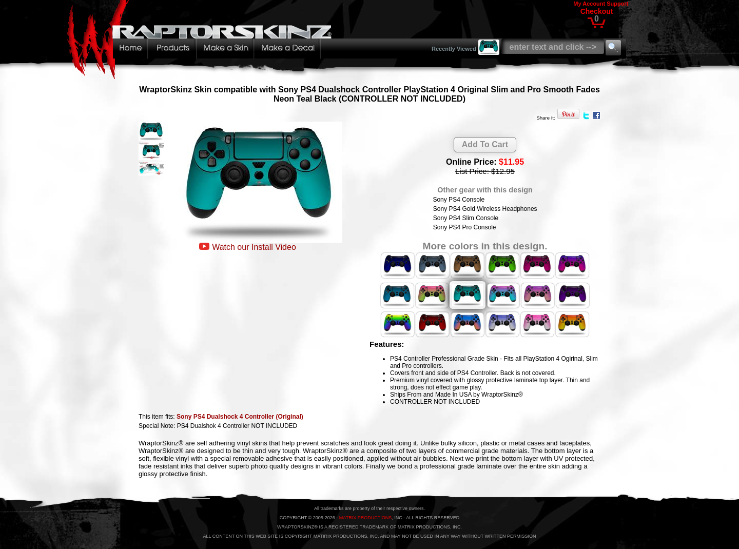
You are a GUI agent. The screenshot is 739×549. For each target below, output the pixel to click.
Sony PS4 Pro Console (464, 227)
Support (617, 4)
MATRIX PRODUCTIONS (365, 517)
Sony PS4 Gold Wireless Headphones (485, 208)
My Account (589, 4)
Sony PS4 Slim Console (465, 218)
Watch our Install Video (254, 247)
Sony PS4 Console (458, 199)
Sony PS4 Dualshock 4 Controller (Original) (240, 416)
